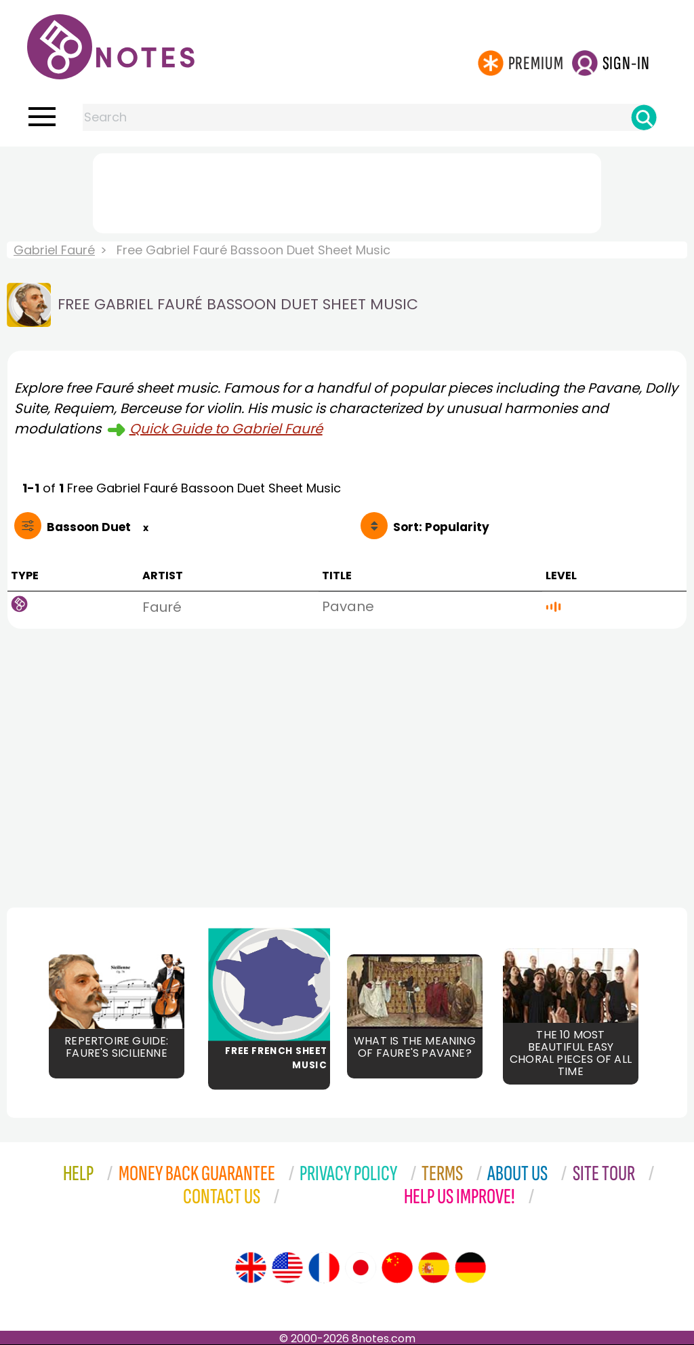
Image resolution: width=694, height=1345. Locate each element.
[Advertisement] (347, 190)
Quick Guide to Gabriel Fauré (226, 428)
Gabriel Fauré (54, 249)
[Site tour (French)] (324, 1268)
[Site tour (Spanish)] (434, 1268)
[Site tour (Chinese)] (397, 1268)
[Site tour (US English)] (287, 1268)
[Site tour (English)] (251, 1268)
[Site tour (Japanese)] (360, 1268)
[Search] (644, 117)
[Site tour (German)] (470, 1268)
